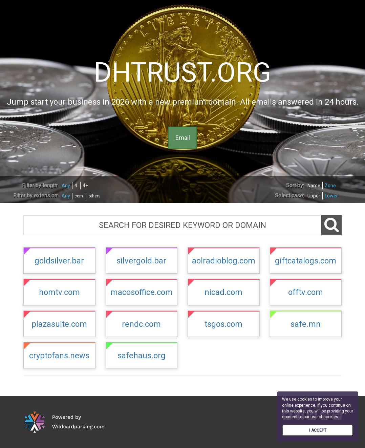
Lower (331, 195)
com (78, 196)
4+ (85, 185)
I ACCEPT (317, 430)
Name (313, 185)
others (94, 196)
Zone (330, 185)
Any (66, 185)
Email (182, 137)
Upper (313, 195)
